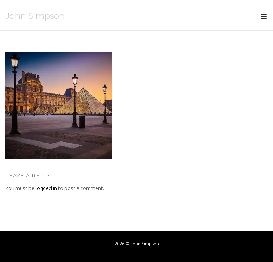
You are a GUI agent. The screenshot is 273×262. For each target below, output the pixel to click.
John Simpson (35, 16)
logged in (46, 188)
